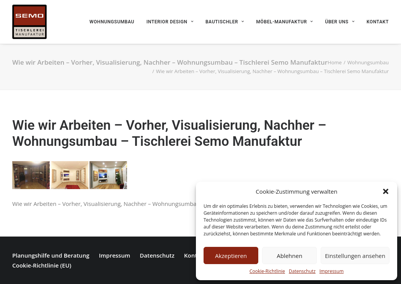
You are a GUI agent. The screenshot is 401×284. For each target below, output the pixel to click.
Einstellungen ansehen (355, 256)
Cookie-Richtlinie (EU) (41, 265)
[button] (386, 191)
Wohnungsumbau (112, 21)
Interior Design (170, 21)
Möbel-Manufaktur (284, 21)
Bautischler (224, 21)
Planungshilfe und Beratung (50, 255)
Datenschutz (302, 271)
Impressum (331, 271)
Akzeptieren (231, 256)
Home (335, 62)
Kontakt (378, 21)
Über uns (339, 21)
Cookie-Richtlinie (267, 271)
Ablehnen (289, 256)
